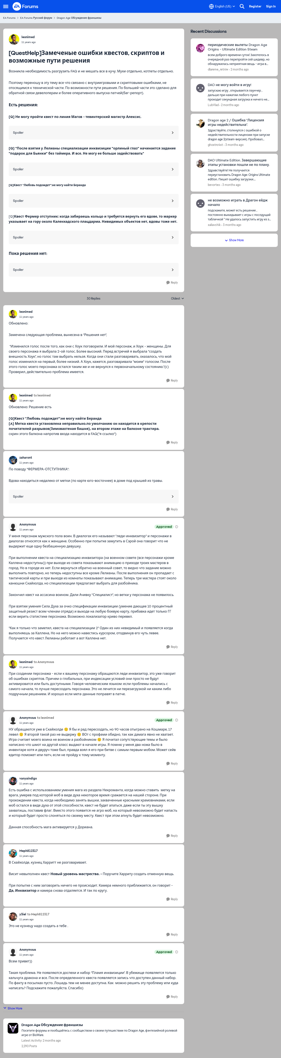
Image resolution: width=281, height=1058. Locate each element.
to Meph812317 (38, 914)
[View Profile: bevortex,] (200, 163)
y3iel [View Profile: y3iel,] (22, 914)
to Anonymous (44, 662)
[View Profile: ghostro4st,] (200, 123)
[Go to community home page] (26, 6)
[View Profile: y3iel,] (13, 916)
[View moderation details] (176, 527)
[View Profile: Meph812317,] (13, 853)
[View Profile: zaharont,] (13, 460)
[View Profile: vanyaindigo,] (13, 781)
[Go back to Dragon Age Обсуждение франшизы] (100, 1025)
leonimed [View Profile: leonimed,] (28, 37)
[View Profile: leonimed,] (14, 39)
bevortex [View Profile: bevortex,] (214, 185)
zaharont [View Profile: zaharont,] (25, 457)
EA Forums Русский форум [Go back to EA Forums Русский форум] (36, 18)
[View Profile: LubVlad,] (200, 88)
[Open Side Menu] (5, 6)
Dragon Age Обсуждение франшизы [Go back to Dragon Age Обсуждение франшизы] (79, 18)
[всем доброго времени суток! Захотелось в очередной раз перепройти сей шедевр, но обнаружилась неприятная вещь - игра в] (240, 59)
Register (255, 6)
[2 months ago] (239, 69)
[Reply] (172, 283)
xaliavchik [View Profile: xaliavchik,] (214, 225)
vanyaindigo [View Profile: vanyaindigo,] (28, 778)
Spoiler (18, 132)
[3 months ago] (234, 145)
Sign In (271, 6)
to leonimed (42, 395)
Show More (12, 1008)
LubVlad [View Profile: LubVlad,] (213, 105)
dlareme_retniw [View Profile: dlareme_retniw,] (218, 69)
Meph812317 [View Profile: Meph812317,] (28, 851)
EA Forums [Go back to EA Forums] (9, 18)
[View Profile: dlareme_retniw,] (200, 48)
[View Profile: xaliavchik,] (200, 203)
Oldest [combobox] (177, 299)
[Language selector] (222, 6)
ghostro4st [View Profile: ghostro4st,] (215, 145)
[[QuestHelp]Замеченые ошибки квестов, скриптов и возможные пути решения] (26, 317)
